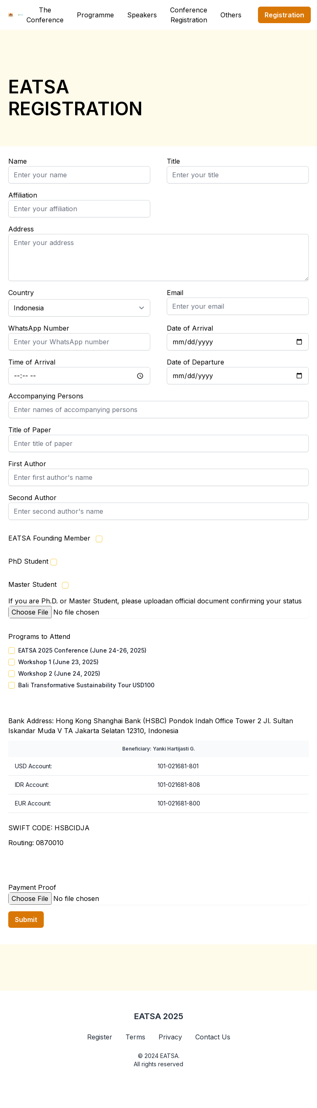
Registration (284, 15)
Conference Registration (188, 15)
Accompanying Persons (45, 396)
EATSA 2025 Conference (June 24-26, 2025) (82, 650)
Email (175, 292)
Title (173, 161)
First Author (27, 464)
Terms (135, 1037)
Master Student (32, 584)
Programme (95, 15)
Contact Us (212, 1037)
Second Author (32, 497)
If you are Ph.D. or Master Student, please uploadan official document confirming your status (155, 601)
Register (99, 1037)
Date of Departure (195, 362)
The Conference (45, 15)
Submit (26, 919)
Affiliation (22, 195)
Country (21, 292)
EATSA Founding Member (49, 538)
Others (230, 15)
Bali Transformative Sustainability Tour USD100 (86, 685)
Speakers (142, 15)
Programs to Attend (39, 636)
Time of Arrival (31, 362)
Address (21, 229)
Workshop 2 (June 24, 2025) (59, 673)
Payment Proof (32, 887)
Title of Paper (29, 430)
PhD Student (28, 561)
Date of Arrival (190, 328)
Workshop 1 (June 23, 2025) (58, 661)
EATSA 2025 (158, 1016)
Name (17, 161)
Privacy (170, 1037)
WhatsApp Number (38, 328)
